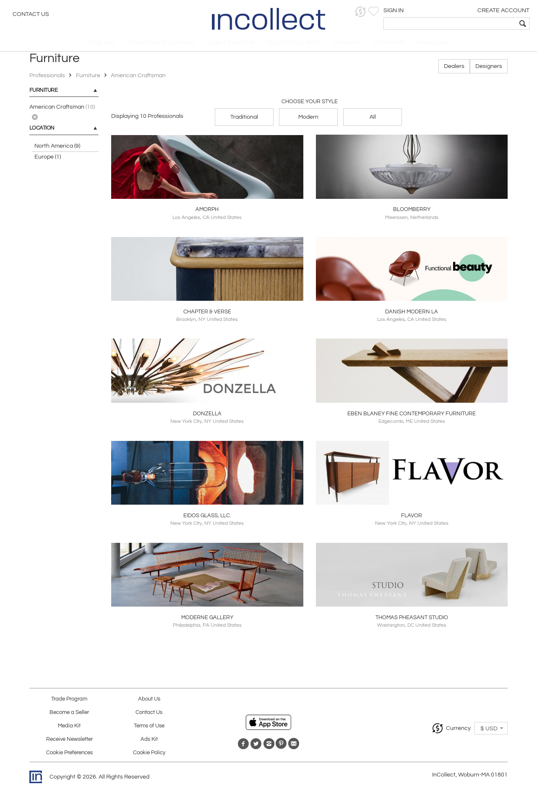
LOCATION (42, 131)
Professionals (47, 78)
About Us (149, 701)
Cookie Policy (149, 755)
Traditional (244, 119)
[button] (401, 11)
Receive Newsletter (69, 742)
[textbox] (470, 23)
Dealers (454, 69)
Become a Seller (69, 715)
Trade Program (69, 701)
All (373, 119)
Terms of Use (149, 728)
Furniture (88, 78)
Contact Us (31, 15)
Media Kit (69, 728)
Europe (47, 160)
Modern (308, 119)
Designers (488, 69)
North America (57, 149)
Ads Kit (149, 742)
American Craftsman (138, 78)
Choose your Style (310, 104)
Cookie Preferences (69, 755)
